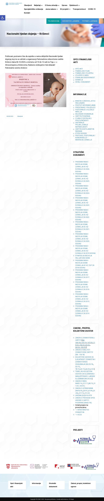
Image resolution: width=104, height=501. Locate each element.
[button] (2, 17)
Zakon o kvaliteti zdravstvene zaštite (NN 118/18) (84, 352)
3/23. (92, 369)
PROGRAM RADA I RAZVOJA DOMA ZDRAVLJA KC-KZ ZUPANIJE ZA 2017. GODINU (82, 275)
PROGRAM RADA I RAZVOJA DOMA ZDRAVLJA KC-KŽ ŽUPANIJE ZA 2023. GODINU (82, 202)
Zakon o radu (81, 381)
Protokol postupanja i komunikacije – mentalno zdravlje (85, 138)
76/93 (80, 391)
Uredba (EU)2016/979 (83, 395)
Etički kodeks (81, 133)
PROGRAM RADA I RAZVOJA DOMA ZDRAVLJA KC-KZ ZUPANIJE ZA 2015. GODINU (82, 299)
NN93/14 (78, 383)
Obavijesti (20, 116)
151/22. (87, 393)
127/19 (81, 393)
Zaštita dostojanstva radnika (84, 130)
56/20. (87, 369)
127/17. (85, 383)
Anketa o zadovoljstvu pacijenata (85, 102)
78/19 (77, 369)
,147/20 (90, 343)
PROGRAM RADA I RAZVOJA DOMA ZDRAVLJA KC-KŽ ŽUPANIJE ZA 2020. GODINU (82, 239)
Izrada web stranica (62, 499)
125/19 (84, 343)
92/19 (82, 369)
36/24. (77, 347)
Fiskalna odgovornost (85, 78)
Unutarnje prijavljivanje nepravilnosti (81, 125)
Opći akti (79, 69)
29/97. (85, 391)
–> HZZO (78, 415)
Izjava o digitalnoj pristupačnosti (83, 119)
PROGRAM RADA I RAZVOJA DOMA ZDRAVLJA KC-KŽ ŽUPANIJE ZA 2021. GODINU (82, 227)
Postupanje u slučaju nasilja (84, 111)
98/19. (90, 383)
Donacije (79, 80)
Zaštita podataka (82, 116)
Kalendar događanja (84, 114)
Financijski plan (82, 71)
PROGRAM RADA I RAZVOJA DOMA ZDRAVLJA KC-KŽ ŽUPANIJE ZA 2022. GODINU (82, 214)
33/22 (87, 345)
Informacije (36, 483)
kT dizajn (71, 499)
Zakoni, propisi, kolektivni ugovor (80, 485)
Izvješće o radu (82, 75)
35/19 (77, 367)
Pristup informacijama (85, 105)
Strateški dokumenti (53, 485)
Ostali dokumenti (82, 82)
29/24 (89, 379)
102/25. (83, 347)
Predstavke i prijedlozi (85, 107)
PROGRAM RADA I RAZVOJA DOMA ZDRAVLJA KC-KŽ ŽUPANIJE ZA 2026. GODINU (82, 166)
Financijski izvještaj (84, 73)
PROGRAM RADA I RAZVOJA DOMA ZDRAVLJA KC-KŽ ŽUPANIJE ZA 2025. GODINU (82, 178)
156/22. (82, 345)
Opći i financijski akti (16, 485)
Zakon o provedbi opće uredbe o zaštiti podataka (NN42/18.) (85, 400)
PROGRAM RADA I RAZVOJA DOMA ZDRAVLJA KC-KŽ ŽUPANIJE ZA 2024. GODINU (82, 190)
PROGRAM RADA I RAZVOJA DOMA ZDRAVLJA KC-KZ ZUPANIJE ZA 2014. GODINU (82, 311)
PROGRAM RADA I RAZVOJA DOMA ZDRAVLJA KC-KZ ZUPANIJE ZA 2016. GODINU (82, 287)
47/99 (90, 391)
